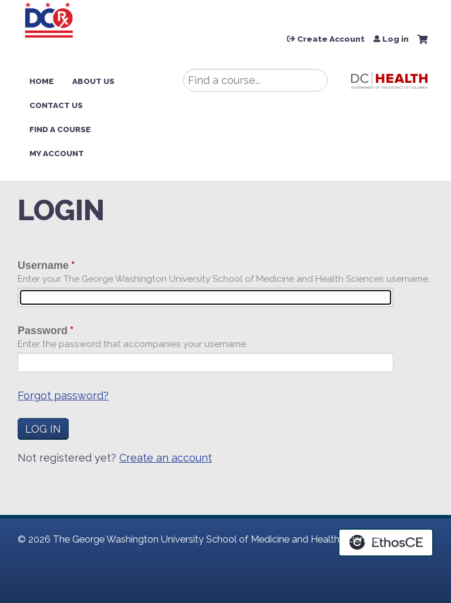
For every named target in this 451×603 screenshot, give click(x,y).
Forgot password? (63, 395)
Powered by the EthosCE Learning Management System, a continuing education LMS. (385, 542)
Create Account (331, 39)
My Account (56, 153)
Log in (395, 39)
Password (43, 330)
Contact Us (56, 105)
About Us (93, 81)
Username (43, 265)
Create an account (165, 458)
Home (41, 81)
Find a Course (60, 129)
